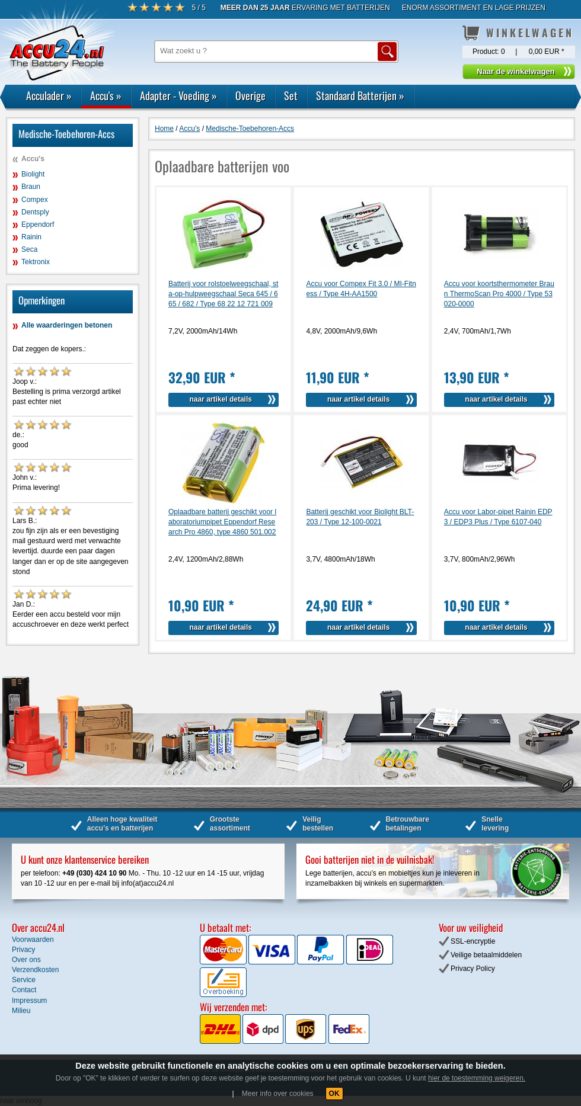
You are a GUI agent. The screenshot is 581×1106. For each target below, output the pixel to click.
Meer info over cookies (278, 1093)
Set (291, 95)
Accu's (106, 95)
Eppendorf (37, 224)
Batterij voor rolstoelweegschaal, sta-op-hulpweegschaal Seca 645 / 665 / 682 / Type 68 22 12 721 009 (223, 294)
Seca (29, 249)
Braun (30, 186)
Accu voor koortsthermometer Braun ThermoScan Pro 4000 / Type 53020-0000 (499, 294)
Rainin (31, 237)
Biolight (32, 174)
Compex (34, 199)
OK (334, 1093)
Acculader (49, 95)
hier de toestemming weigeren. (476, 1078)
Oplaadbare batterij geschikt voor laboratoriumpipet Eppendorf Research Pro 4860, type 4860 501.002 (222, 522)
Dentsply (35, 212)
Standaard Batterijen (360, 95)
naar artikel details (221, 399)
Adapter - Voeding (178, 95)
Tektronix (35, 262)
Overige (250, 95)
